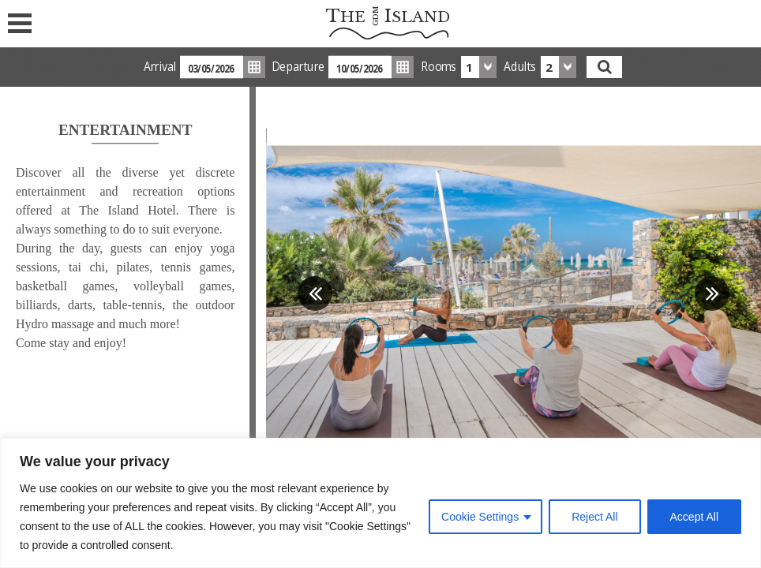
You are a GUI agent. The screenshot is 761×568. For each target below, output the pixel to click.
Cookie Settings (480, 516)
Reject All (594, 516)
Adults (520, 67)
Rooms (439, 67)
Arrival (160, 67)
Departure (298, 67)
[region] (380, 503)
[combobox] (479, 67)
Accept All (694, 516)
